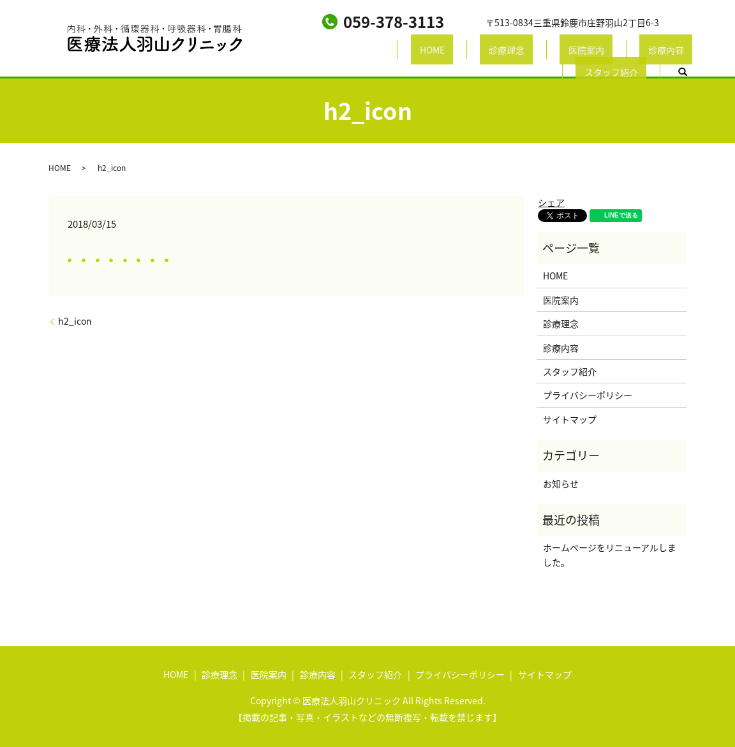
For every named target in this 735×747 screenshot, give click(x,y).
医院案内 (464, 51)
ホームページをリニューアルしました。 (609, 554)
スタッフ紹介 (598, 51)
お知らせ (561, 483)
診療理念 (401, 51)
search (661, 52)
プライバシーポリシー (587, 394)
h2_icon (75, 321)
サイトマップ (570, 419)
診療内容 (526, 51)
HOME (344, 51)
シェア (551, 202)
